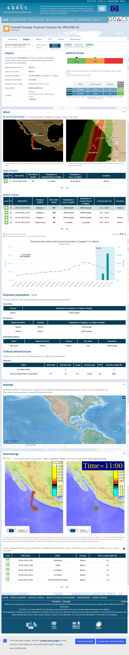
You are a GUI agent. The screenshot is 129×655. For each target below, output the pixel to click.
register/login (112, 1)
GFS (68, 45)
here (89, 75)
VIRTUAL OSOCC (36, 20)
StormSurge (11, 454)
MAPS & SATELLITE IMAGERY (60, 20)
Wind (80, 84)
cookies (124, 602)
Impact (26, 39)
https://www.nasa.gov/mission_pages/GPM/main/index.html (27, 392)
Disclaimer (56, 602)
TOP (124, 112)
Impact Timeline (10, 171)
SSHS (74, 117)
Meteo (39, 39)
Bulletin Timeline (11, 195)
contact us (102, 1)
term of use (91, 1)
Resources (75, 39)
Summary (12, 39)
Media (61, 39)
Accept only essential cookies (111, 641)
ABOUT (95, 20)
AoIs (34, 294)
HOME (5, 20)
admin (122, 1)
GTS (50, 39)
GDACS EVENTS (18, 20)
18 (10, 181)
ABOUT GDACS (99, 598)
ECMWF (89, 45)
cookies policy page (49, 641)
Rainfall (110, 84)
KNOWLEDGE (83, 20)
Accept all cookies (85, 641)
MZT (51, 374)
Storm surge (95, 84)
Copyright (66, 602)
